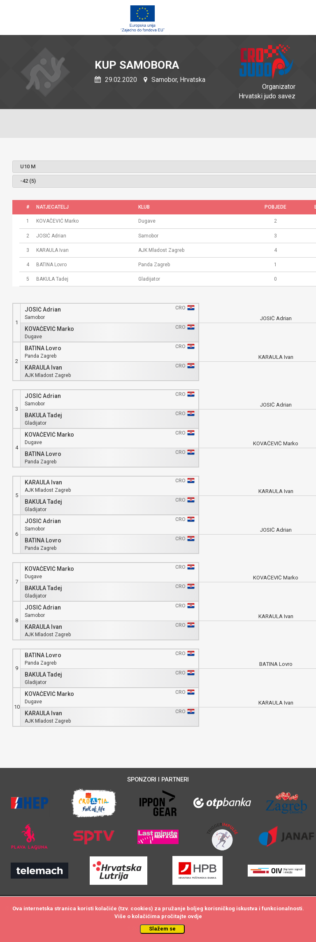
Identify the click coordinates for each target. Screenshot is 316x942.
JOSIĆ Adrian (43, 310)
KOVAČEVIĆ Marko (49, 329)
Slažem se (162, 929)
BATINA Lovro (43, 348)
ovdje (195, 916)
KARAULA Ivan (43, 368)
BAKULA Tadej (43, 415)
